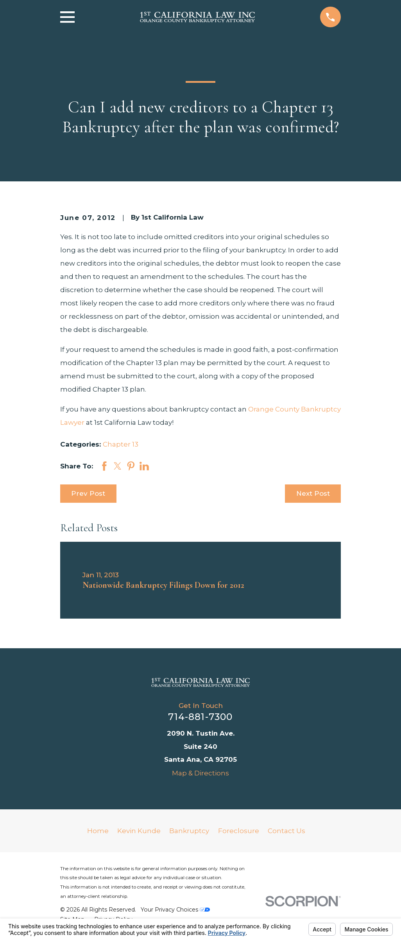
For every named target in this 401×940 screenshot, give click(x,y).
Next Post (313, 493)
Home (98, 831)
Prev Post (88, 493)
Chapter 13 (120, 444)
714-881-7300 (200, 716)
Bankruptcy (189, 831)
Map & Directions (200, 773)
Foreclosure (238, 831)
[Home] (200, 682)
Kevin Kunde (139, 831)
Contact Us (286, 831)
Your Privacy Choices (175, 909)
